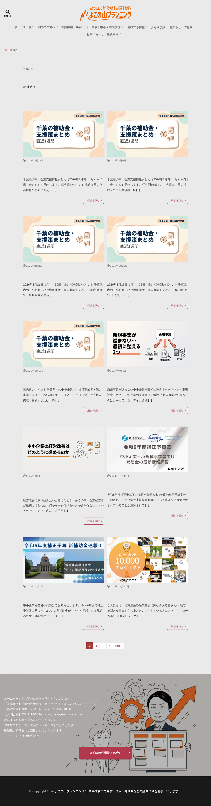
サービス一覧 (23, 27)
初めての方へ (46, 27)
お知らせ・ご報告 (180, 27)
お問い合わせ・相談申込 (102, 34)
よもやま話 (158, 27)
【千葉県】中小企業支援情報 (104, 27)
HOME (14, 50)
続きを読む (93, 200)
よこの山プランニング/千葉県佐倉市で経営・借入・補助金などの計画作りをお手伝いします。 (118, 791)
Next (117, 645)
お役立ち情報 (136, 27)
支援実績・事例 (71, 27)
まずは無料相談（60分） (105, 752)
